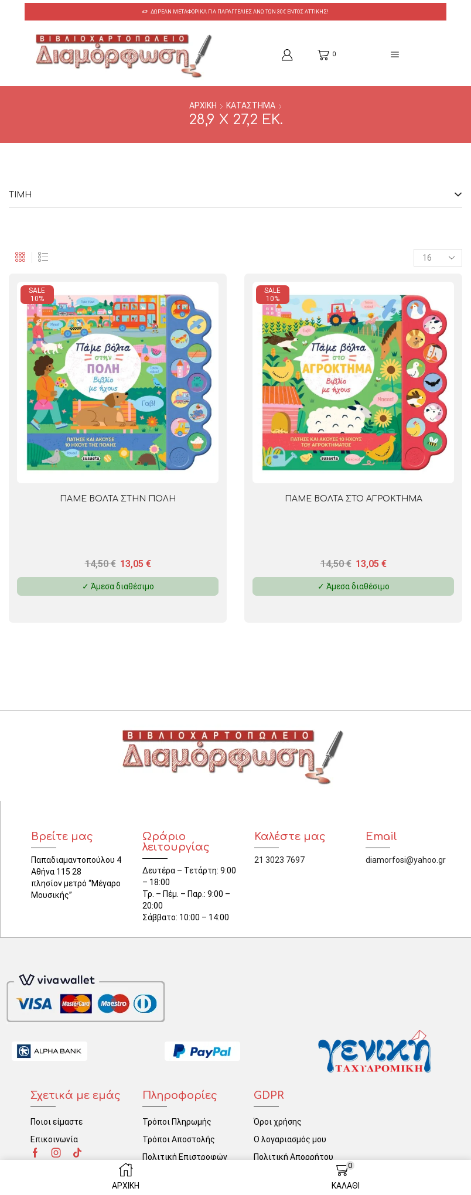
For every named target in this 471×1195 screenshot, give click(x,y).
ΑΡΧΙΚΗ (203, 105)
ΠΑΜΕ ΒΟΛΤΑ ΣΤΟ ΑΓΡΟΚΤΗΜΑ (353, 498)
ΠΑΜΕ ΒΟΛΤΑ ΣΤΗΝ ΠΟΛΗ (118, 498)
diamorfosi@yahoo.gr (406, 859)
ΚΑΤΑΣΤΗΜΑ (250, 105)
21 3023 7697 (279, 859)
